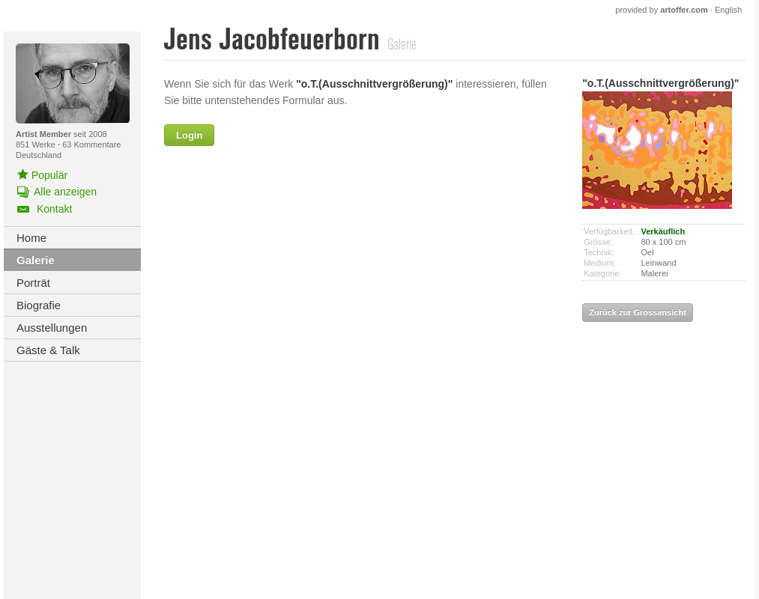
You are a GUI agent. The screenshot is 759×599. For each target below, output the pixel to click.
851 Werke (37, 144)
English (728, 9)
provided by (661, 9)
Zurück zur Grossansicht (637, 312)
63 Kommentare (91, 144)
